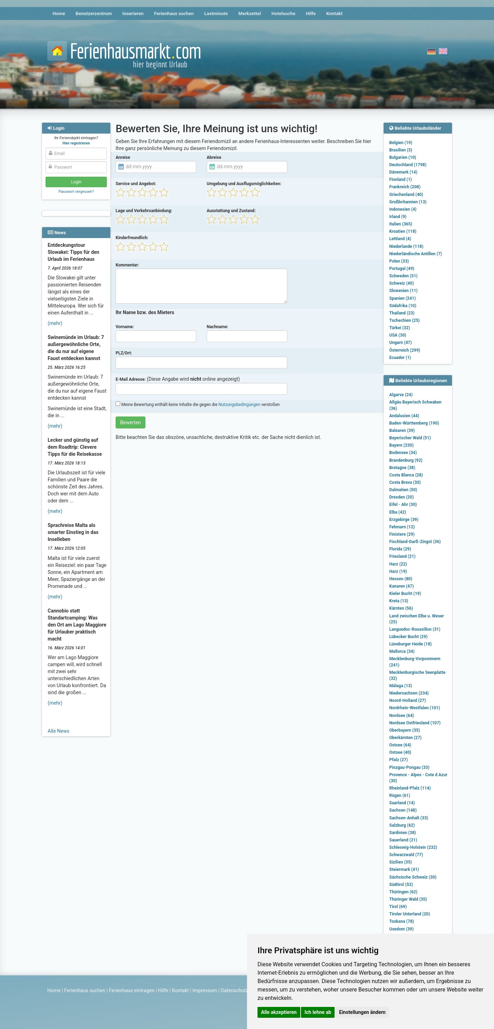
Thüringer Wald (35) (408, 899)
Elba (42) (397, 512)
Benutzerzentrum (94, 13)
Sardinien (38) (402, 832)
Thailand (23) (401, 313)
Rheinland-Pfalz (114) (410, 788)
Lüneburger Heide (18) (410, 644)
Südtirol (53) (401, 884)
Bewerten (130, 422)
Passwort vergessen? (76, 191)
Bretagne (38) (402, 467)
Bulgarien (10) (402, 157)
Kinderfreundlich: (132, 237)
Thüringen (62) (403, 891)
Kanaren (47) (401, 586)
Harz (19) (398, 571)
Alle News (58, 731)
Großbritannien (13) (408, 201)
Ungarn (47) (400, 342)
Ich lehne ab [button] (317, 1012)
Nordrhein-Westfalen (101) (414, 707)
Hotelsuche (283, 13)
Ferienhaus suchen (174, 13)
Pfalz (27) (398, 759)
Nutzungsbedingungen (239, 404)
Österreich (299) (404, 350)
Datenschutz (234, 990)
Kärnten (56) (401, 608)
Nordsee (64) (401, 715)
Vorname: (125, 326)
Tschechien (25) (404, 320)
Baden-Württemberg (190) (414, 423)
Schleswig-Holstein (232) (413, 847)
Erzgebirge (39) (403, 519)
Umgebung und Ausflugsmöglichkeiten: (244, 183)
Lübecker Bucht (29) (408, 636)
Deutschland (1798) (407, 164)
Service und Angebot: (136, 183)
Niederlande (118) (406, 246)
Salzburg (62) (402, 825)
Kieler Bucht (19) (405, 593)
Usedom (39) (401, 929)
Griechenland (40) (406, 194)
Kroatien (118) (403, 231)
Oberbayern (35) (404, 730)
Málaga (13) (400, 685)
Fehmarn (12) (402, 526)
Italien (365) (400, 224)
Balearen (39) (402, 430)
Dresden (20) (401, 497)
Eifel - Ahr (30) (403, 504)
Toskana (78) (401, 921)
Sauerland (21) (403, 840)
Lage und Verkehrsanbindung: (144, 210)
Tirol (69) (398, 906)
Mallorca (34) (401, 651)
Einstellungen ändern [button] (362, 1012)
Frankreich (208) (404, 186)
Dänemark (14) (403, 172)
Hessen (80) (400, 578)
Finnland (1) (400, 179)
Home (59, 13)
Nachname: (217, 326)
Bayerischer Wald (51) (410, 437)
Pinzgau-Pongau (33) (409, 767)
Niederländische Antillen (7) (415, 253)
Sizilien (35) (400, 862)
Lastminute (216, 13)
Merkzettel (249, 13)
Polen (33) (399, 261)
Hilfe (311, 13)
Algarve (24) (401, 394)
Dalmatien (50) (403, 489)
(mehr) (55, 323)
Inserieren (132, 13)
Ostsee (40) (400, 752)
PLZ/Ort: (124, 353)
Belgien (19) (400, 142)
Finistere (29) (401, 534)
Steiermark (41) (404, 869)
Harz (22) (398, 564)
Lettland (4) (400, 238)
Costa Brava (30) (405, 482)
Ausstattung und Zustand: (231, 210)
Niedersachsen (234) (409, 693)
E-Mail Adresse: (131, 379)
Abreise (214, 157)
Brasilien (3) (400, 150)
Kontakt (334, 13)
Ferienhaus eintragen (132, 990)
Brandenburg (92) (406, 460)
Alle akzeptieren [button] (279, 1012)
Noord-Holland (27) (407, 700)
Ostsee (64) (400, 745)
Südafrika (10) (402, 305)
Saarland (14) (402, 802)
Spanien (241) (402, 298)
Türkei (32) (399, 327)
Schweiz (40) (401, 283)
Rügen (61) (399, 795)
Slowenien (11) (403, 290)
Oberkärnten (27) (405, 737)
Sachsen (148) (403, 810)
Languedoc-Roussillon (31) (414, 629)
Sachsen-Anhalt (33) (408, 817)
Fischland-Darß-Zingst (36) (415, 541)
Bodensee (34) (403, 452)
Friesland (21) (402, 556)
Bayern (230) (401, 445)
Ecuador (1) (400, 357)
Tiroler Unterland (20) (409, 914)
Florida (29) (400, 549)
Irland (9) (397, 216)
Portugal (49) (401, 268)
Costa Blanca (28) (406, 475)
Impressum (204, 990)
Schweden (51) (403, 275)
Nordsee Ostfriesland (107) (415, 722)
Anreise (123, 157)
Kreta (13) (398, 600)
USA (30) (397, 335)
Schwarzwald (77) (406, 854)
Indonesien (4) (403, 209)
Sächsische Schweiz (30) (413, 877)
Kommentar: (127, 265)
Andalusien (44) (404, 415)
